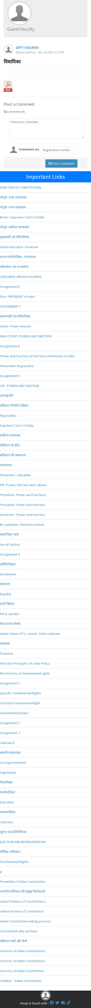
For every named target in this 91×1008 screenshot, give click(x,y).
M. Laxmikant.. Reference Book (22, 524)
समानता (5, 584)
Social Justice (10, 544)
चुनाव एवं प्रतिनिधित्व (13, 832)
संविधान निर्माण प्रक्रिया (14, 405)
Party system (9, 614)
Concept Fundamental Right (20, 703)
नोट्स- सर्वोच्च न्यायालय (14, 227)
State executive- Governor (19, 247)
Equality (5, 594)
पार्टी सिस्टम (7, 604)
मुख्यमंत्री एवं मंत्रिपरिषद (14, 237)
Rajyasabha (8, 415)
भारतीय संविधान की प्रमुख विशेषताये (22, 891)
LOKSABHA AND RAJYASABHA (21, 276)
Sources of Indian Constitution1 (22, 961)
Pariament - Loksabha (15, 475)
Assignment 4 (10, 554)
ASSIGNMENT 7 (10, 306)
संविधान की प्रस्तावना (13, 455)
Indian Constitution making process (25, 921)
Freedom (6, 653)
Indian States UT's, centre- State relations (30, 633)
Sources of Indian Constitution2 (22, 951)
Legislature (8, 772)
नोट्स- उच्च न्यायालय (13, 207)
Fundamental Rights (14, 862)
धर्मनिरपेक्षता (8, 564)
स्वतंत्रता (5, 643)
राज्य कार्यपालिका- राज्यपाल (17, 257)
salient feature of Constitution (22, 911)
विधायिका (6, 782)
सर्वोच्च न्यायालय (10, 435)
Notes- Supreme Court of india (22, 217)
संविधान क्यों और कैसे (13, 941)
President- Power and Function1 (23, 495)
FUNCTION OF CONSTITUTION (20, 187)
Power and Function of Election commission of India (37, 356)
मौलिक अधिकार (10, 852)
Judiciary (6, 822)
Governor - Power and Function (22, 514)
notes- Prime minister (15, 326)
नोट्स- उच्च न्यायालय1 (13, 197)
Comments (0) (14, 111)
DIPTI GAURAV (27, 47)
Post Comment (61, 163)
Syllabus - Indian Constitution (20, 980)
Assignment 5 (10, 376)
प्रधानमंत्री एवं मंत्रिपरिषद (15, 316)
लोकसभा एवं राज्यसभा (14, 267)
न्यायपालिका (8, 812)
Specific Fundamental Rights (20, 693)
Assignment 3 (10, 683)
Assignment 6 (10, 346)
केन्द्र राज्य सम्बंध (10, 624)
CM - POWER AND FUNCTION (19, 386)
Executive (7, 802)
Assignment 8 (10, 286)
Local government (13, 762)
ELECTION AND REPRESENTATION (23, 842)
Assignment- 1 (10, 733)
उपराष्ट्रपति (6, 395)
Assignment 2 (10, 723)
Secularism (8, 574)
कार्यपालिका (7, 792)
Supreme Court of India (16, 425)
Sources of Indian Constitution (22, 971)
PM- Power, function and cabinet (23, 485)
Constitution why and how (18, 931)
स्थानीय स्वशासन (10, 752)
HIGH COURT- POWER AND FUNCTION (25, 336)
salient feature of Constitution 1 (23, 901)
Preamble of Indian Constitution (23, 881)
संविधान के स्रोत (10, 445)
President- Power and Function (22, 505)
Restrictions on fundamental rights (25, 673)
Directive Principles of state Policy (25, 663)
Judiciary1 (7, 743)
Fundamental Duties (14, 713)
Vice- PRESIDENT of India (17, 296)
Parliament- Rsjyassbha (16, 366)
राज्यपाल (5, 465)
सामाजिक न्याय (9, 534)
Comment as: (29, 149)
